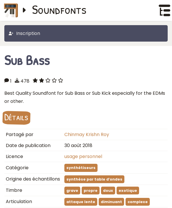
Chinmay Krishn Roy (86, 134)
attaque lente (80, 201)
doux (108, 190)
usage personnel (83, 156)
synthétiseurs (81, 167)
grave (72, 190)
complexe (138, 201)
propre (91, 190)
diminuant (111, 201)
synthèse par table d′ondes (94, 179)
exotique (128, 190)
